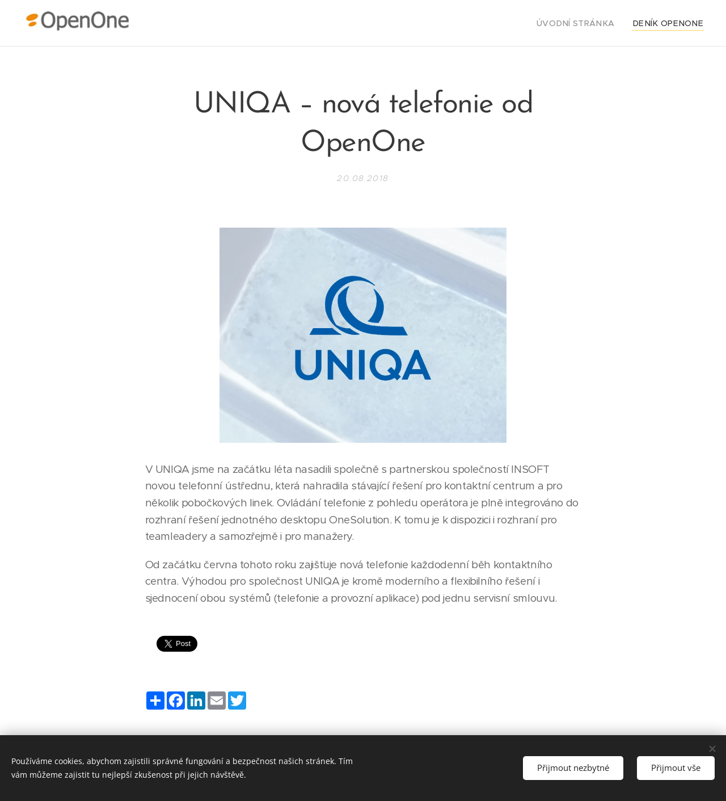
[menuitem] (590, 23)
